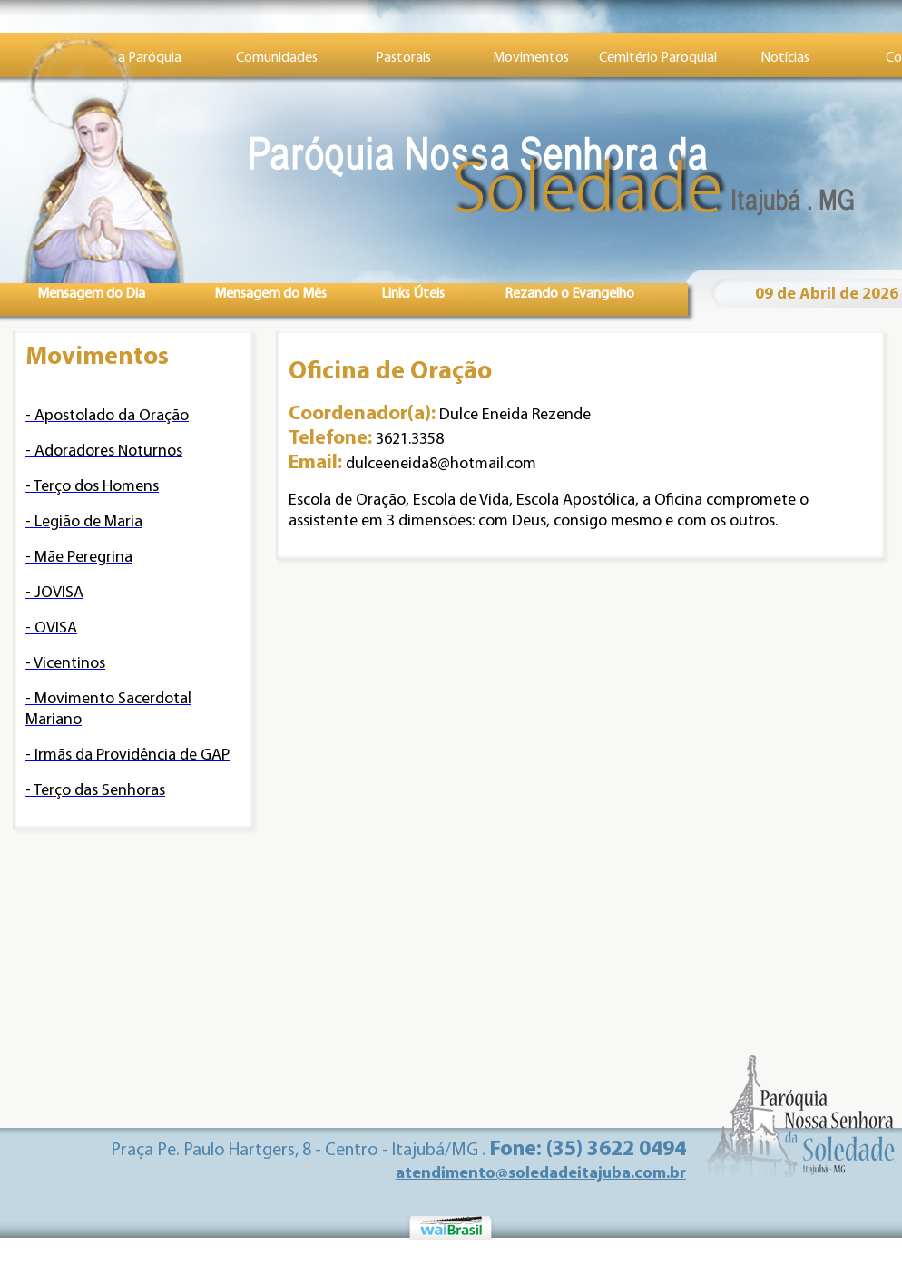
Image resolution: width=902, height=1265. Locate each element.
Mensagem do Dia (91, 294)
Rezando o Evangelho (569, 294)
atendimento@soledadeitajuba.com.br (541, 1173)
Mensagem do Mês (270, 294)
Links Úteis (413, 294)
